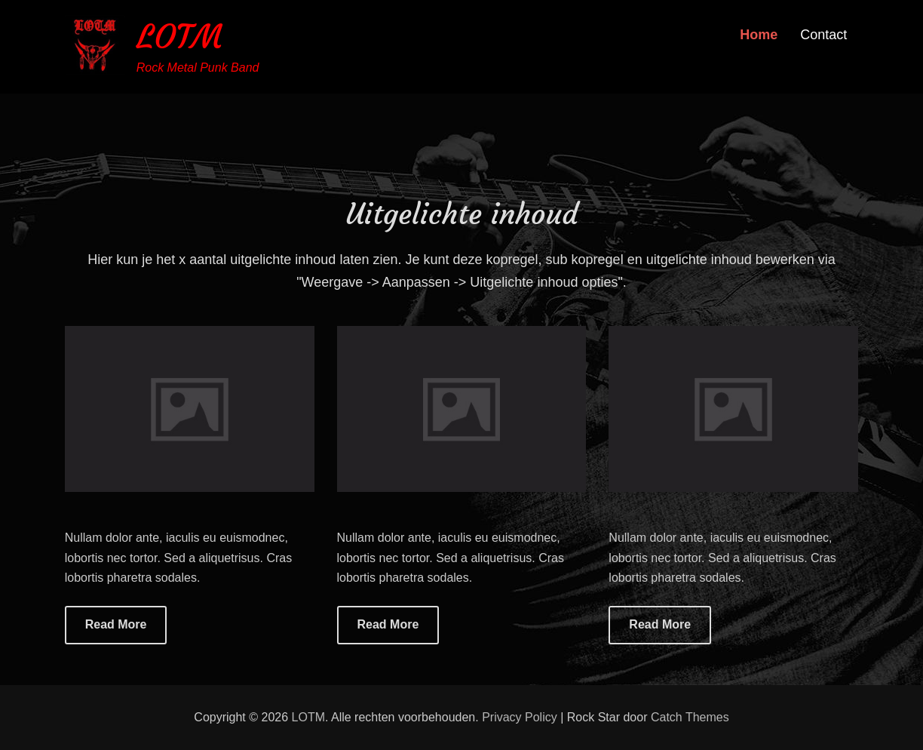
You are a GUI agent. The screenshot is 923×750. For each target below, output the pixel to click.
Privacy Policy (519, 717)
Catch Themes (690, 717)
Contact (823, 34)
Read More (116, 624)
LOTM (179, 36)
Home (758, 34)
